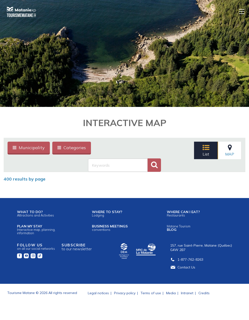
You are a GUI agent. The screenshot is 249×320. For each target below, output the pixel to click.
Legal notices (98, 293)
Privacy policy (124, 293)
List (206, 150)
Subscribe (77, 247)
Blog (178, 228)
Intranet (187, 293)
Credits (204, 293)
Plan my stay (36, 229)
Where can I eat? (183, 213)
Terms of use (151, 293)
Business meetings (110, 228)
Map (229, 150)
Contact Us (182, 267)
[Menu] (242, 11)
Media (171, 293)
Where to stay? (107, 213)
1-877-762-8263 (186, 259)
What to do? (35, 213)
